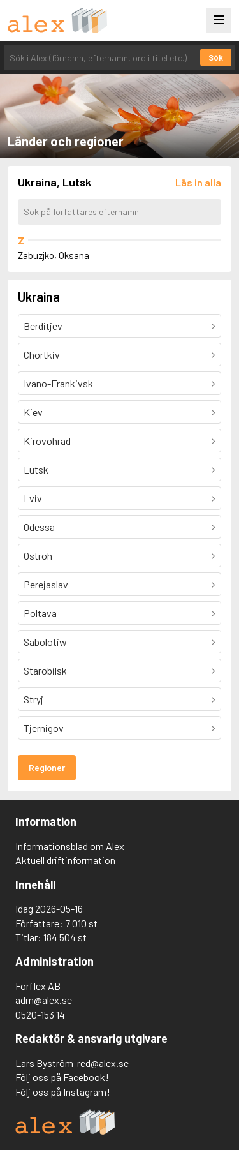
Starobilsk (45, 670)
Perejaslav (46, 584)
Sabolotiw (45, 642)
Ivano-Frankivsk (58, 383)
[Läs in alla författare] (198, 182)
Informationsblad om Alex (69, 846)
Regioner (47, 767)
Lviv (33, 498)
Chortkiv (42, 354)
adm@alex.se (43, 1000)
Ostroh (38, 555)
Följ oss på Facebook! (62, 1077)
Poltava (40, 613)
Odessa (39, 527)
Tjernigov (44, 728)
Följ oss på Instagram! (62, 1092)
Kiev (33, 412)
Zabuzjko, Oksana (53, 255)
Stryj (33, 699)
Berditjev (43, 326)
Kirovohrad (47, 441)
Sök (215, 57)
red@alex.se (103, 1063)
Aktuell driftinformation (65, 860)
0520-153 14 (40, 1014)
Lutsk (36, 469)
